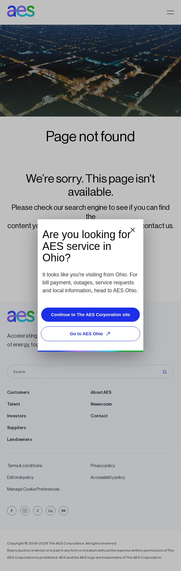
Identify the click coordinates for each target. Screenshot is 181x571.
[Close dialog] (132, 230)
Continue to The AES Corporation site (90, 314)
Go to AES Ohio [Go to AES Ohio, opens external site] (91, 333)
